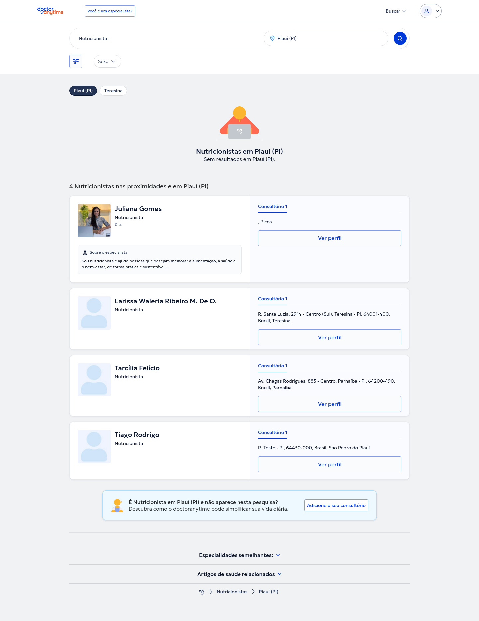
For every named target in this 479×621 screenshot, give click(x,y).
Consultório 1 (272, 206)
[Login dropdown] (431, 11)
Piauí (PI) (83, 91)
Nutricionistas (232, 592)
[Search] (400, 38)
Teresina (113, 91)
